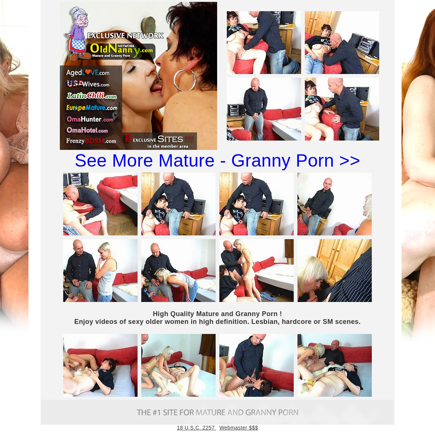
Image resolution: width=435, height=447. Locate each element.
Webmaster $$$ (238, 428)
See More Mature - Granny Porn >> (217, 160)
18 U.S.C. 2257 (196, 428)
